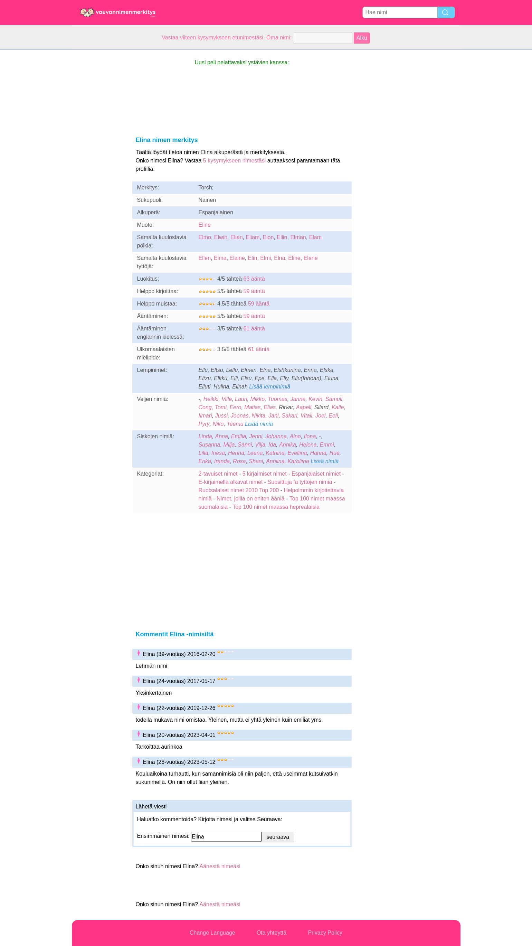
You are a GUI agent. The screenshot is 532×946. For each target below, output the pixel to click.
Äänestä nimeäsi (219, 866)
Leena (255, 453)
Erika (205, 461)
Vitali (306, 416)
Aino (295, 436)
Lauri (241, 399)
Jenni (255, 436)
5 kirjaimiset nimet (265, 474)
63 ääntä (254, 279)
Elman (298, 237)
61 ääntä (254, 328)
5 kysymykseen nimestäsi (234, 160)
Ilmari (205, 416)
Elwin (220, 237)
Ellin (282, 237)
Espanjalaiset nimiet (316, 474)
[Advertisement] (99, 153)
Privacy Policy (325, 933)
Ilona (310, 436)
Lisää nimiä (259, 424)
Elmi (265, 258)
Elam (315, 237)
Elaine (237, 258)
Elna (279, 258)
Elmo (205, 237)
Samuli (333, 399)
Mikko (257, 399)
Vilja (260, 445)
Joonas (240, 416)
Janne (298, 399)
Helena (308, 445)
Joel (320, 416)
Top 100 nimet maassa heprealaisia (276, 507)
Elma (220, 258)
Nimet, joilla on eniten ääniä (251, 499)
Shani (256, 461)
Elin (252, 258)
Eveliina (297, 453)
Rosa (239, 461)
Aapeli (303, 407)
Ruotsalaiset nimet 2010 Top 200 (239, 490)
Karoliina (298, 461)
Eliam (252, 237)
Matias (252, 407)
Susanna (209, 445)
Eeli (333, 416)
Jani (273, 416)
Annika (287, 445)
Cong (205, 407)
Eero (235, 407)
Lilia (203, 453)
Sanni (245, 445)
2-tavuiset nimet (218, 474)
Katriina (275, 453)
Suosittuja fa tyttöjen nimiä (300, 482)
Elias (270, 407)
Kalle (338, 407)
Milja (229, 445)
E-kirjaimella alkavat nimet (231, 482)
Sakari (289, 416)
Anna (221, 436)
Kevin (315, 399)
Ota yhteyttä (271, 933)
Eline (205, 225)
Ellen (205, 258)
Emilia (238, 436)
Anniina (275, 461)
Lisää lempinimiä (269, 387)
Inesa (218, 453)
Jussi (221, 416)
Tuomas (277, 399)
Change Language (212, 933)
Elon (268, 237)
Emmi (327, 445)
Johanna (275, 436)
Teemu (235, 424)
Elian (236, 237)
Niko (218, 424)
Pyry (204, 424)
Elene (311, 258)
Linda (205, 436)
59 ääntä (254, 291)
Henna (236, 453)
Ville (226, 399)
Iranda (222, 461)
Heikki (211, 399)
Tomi (221, 407)
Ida (272, 445)
